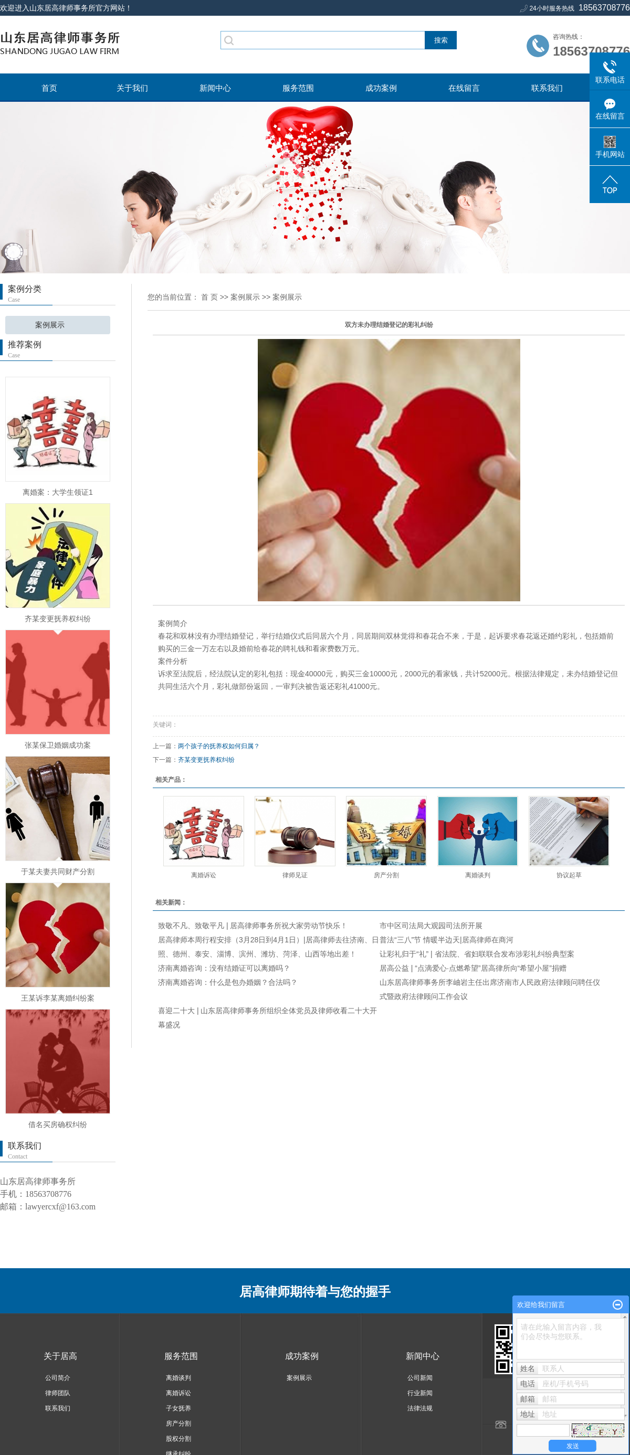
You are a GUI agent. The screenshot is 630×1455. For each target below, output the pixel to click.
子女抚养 (178, 1408)
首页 (49, 87)
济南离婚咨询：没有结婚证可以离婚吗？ (224, 968)
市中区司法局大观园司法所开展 (431, 925)
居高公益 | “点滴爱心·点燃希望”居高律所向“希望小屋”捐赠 (473, 968)
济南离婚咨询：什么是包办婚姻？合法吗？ (228, 982)
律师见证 (295, 875)
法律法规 (420, 1408)
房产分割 (386, 875)
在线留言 (464, 87)
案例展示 (50, 325)
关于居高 (60, 1356)
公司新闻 (420, 1378)
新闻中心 (215, 87)
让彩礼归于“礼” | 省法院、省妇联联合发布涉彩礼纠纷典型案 (477, 954)
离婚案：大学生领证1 (58, 492)
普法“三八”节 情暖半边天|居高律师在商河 (446, 940)
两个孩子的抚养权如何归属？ (219, 746)
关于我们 (132, 87)
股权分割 (178, 1438)
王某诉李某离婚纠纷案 (57, 998)
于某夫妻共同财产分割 (57, 871)
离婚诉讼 (203, 875)
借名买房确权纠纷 (57, 1124)
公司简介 (57, 1378)
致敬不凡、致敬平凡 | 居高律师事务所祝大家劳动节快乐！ (253, 925)
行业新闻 (420, 1393)
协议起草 (569, 875)
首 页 (209, 297)
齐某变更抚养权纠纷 (58, 618)
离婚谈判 (477, 875)
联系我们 (547, 87)
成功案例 (381, 87)
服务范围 (298, 87)
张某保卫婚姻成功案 (58, 745)
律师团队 (57, 1393)
